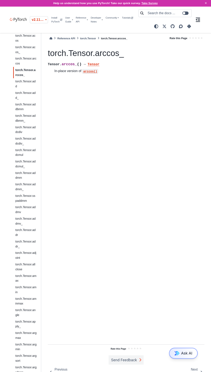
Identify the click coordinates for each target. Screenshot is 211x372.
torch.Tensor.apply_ (25, 324)
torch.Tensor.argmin (25, 347)
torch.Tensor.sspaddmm (25, 198)
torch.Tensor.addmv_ (25, 221)
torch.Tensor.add (25, 84)
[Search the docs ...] (168, 13)
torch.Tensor (88, 38)
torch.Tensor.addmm (25, 175)
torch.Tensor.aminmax (25, 301)
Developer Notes (96, 19)
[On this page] (198, 19)
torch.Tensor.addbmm (25, 107)
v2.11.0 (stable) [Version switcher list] (40, 19)
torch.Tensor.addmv (25, 209)
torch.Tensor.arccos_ (25, 72)
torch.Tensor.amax (25, 278)
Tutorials (127, 17)
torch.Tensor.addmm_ (25, 187)
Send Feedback (124, 360)
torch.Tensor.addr (25, 232)
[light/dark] (156, 26)
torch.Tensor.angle (25, 312)
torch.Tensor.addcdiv (25, 130)
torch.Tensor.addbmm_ (25, 118)
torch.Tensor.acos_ (25, 49)
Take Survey (149, 3)
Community (111, 17)
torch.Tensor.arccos (25, 61)
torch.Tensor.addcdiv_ (25, 141)
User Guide (68, 19)
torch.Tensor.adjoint (25, 255)
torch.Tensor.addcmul (25, 152)
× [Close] (206, 3)
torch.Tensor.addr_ (25, 244)
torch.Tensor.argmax (25, 335)
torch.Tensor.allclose (25, 267)
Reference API (81, 19)
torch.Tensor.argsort (25, 358)
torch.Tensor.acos (25, 38)
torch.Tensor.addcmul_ (25, 164)
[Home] (50, 38)
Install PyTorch (56, 19)
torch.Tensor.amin (25, 290)
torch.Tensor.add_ (25, 95)
